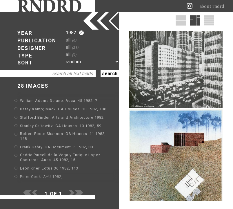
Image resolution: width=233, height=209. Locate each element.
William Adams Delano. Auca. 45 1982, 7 (58, 100)
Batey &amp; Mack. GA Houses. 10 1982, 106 (63, 109)
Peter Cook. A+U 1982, (41, 176)
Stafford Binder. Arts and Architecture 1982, (62, 117)
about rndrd (212, 6)
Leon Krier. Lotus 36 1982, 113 (49, 168)
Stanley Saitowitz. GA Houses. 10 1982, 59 (60, 126)
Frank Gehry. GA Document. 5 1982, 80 (56, 147)
